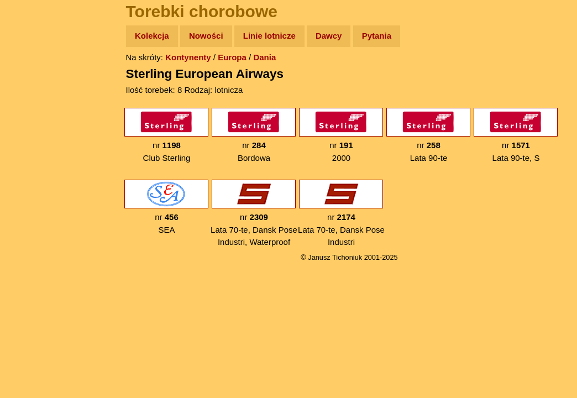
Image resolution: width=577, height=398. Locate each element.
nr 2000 (341, 135)
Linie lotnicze (269, 35)
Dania (264, 57)
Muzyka (33, 164)
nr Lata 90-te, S (516, 135)
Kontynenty (188, 57)
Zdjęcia (33, 100)
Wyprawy (37, 78)
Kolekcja (152, 35)
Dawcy (329, 35)
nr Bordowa (254, 135)
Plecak (32, 185)
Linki (28, 206)
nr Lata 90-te (428, 135)
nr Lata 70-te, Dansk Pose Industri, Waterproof (254, 213)
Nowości (206, 35)
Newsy (32, 121)
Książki (33, 143)
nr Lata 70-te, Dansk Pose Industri (341, 213)
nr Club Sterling (166, 135)
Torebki (33, 228)
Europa (232, 57)
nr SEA (166, 207)
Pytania (376, 35)
